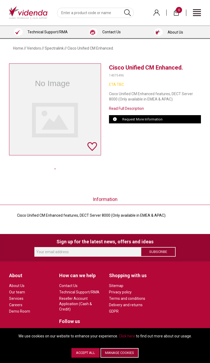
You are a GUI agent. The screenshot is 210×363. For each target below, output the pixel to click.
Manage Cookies (119, 353)
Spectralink (54, 48)
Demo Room (19, 311)
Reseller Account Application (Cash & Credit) (75, 303)
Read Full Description (126, 108)
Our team (17, 292)
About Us (17, 286)
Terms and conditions (127, 298)
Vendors (34, 48)
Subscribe (158, 252)
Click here (127, 336)
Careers (15, 305)
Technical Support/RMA (79, 292)
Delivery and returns (126, 305)
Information (105, 199)
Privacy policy (120, 292)
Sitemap (116, 286)
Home (18, 48)
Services (16, 298)
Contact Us (68, 286)
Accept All (85, 353)
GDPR (114, 311)
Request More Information (142, 119)
